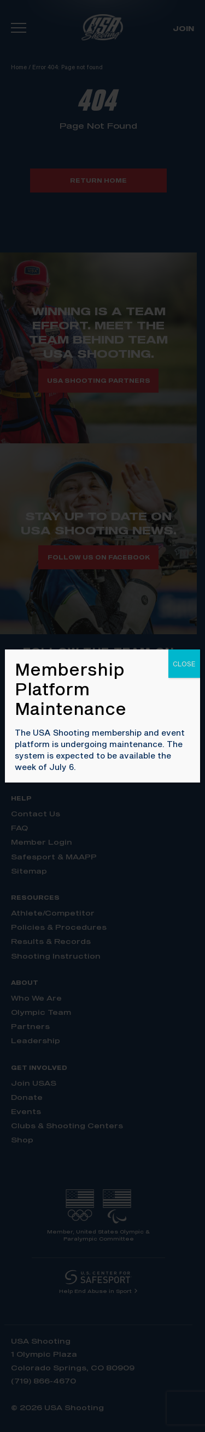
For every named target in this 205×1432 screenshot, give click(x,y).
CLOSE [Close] (184, 663)
